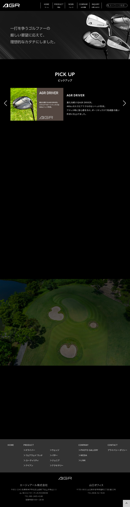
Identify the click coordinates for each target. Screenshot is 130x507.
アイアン (29, 465)
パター (55, 455)
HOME (46, 5)
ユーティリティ (32, 460)
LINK (83, 460)
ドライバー (30, 449)
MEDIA (84, 455)
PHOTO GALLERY (89, 449)
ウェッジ (55, 449)
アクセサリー (57, 465)
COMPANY (83, 5)
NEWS (71, 5)
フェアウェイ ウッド (34, 455)
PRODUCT (58, 5)
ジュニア (56, 460)
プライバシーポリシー (117, 449)
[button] (5, 103)
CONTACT (113, 444)
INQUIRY (95, 5)
